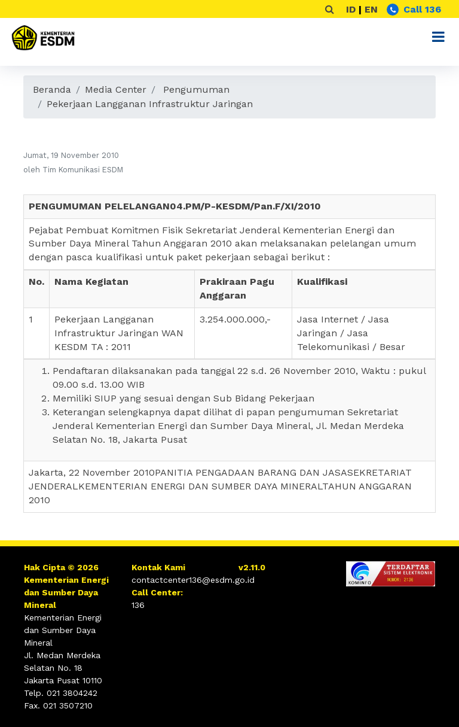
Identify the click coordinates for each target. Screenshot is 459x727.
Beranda (52, 89)
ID (351, 9)
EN (371, 9)
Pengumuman (196, 89)
